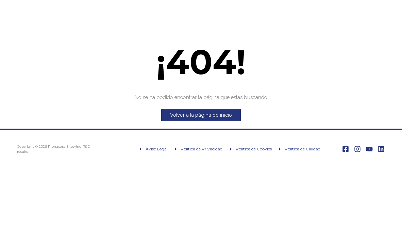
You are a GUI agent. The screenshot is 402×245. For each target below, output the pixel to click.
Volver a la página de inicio (201, 115)
